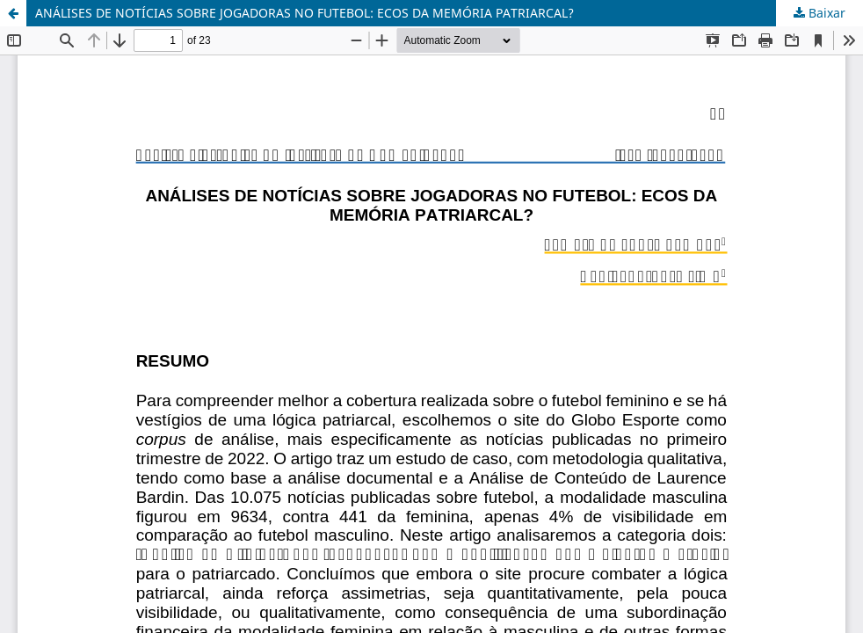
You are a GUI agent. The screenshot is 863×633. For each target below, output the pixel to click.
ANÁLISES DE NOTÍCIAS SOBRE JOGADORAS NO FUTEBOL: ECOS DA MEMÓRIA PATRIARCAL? (304, 12)
